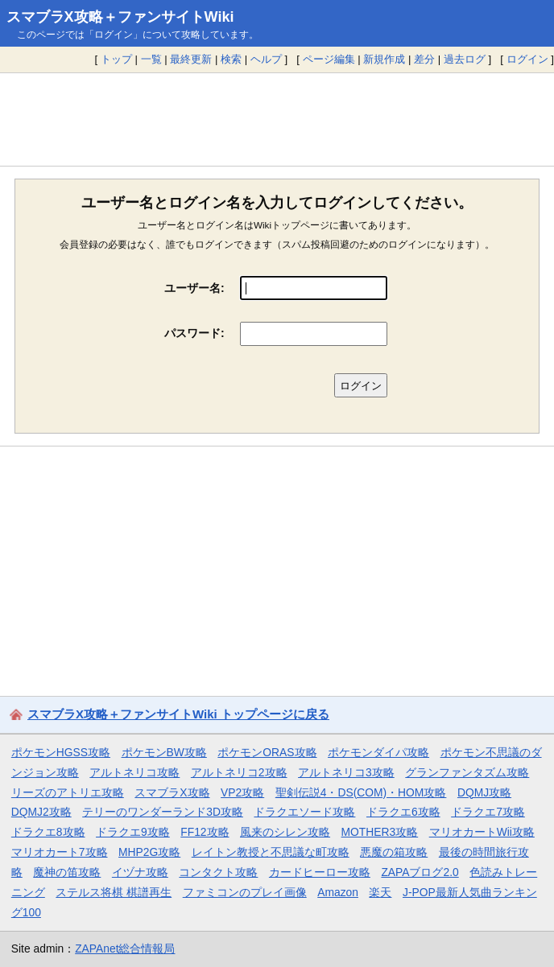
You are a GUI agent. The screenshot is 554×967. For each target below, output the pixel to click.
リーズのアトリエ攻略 (67, 792)
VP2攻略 (242, 792)
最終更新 (191, 59)
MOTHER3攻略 (380, 831)
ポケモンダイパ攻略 (378, 752)
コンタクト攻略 (218, 872)
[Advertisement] (277, 119)
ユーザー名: (194, 288)
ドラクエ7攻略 (488, 811)
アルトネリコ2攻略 (239, 772)
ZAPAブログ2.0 (419, 872)
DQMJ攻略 (484, 792)
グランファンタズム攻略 (467, 772)
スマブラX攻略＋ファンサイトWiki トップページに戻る (178, 714)
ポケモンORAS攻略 (266, 752)
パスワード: (194, 333)
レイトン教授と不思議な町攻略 (270, 852)
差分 (424, 59)
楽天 (380, 892)
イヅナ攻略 (140, 872)
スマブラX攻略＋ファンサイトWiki (120, 17)
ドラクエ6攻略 (403, 811)
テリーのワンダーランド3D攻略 (162, 811)
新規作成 (384, 59)
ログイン (527, 59)
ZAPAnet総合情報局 (125, 948)
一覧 (151, 59)
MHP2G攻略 (149, 852)
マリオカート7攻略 (59, 852)
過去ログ (465, 59)
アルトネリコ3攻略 (346, 772)
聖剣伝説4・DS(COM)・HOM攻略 (361, 792)
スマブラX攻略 (171, 792)
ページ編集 (329, 59)
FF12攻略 (204, 831)
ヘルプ (266, 59)
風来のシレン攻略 (285, 831)
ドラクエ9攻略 (133, 831)
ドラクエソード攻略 (304, 811)
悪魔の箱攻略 (394, 852)
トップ (116, 59)
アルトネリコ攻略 (134, 772)
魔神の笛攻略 (67, 872)
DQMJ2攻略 (41, 811)
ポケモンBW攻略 (164, 752)
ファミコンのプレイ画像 (245, 892)
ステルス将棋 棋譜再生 (114, 892)
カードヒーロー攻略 (319, 872)
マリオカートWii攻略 (482, 831)
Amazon (337, 892)
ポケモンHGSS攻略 (60, 752)
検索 (231, 59)
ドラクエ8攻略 (48, 831)
